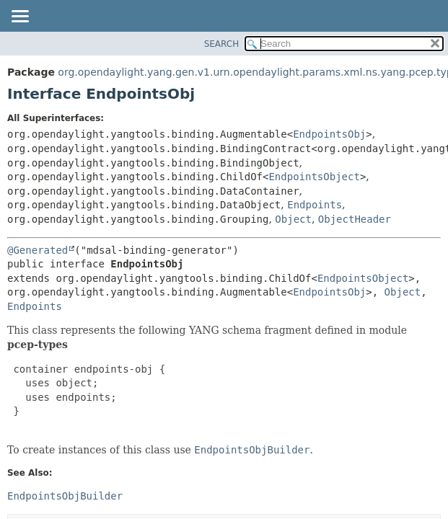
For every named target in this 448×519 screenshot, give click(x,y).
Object (293, 219)
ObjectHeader (354, 219)
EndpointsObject (313, 176)
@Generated (37, 250)
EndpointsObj (329, 134)
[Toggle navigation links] (19, 17)
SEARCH (222, 44)
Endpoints (314, 204)
